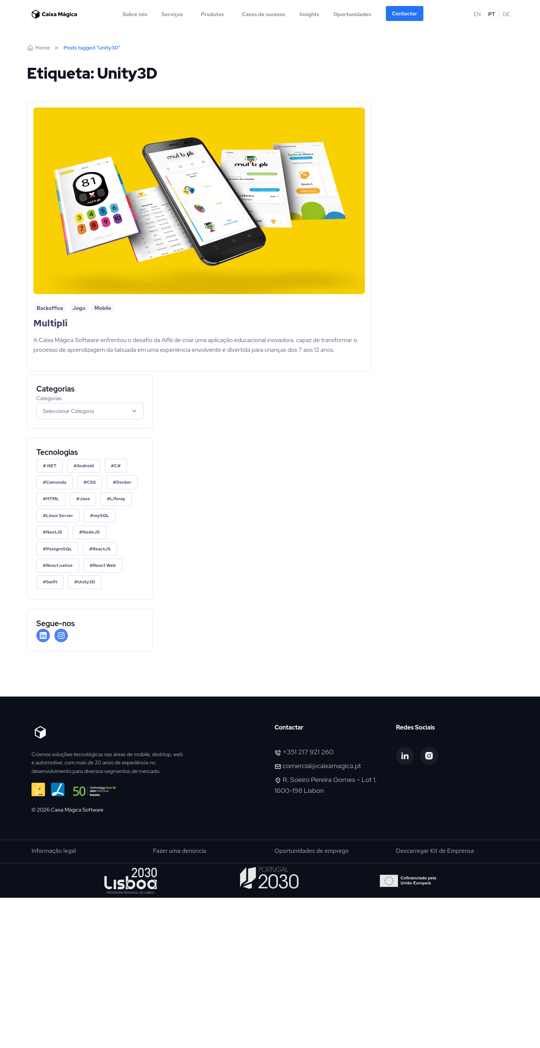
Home (38, 47)
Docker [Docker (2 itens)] (124, 482)
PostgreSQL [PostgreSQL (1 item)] (59, 549)
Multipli (50, 323)
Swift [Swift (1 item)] (51, 582)
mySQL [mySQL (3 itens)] (101, 516)
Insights (309, 14)
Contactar (404, 13)
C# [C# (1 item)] (117, 466)
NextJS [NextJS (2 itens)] (54, 532)
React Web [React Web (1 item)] (104, 565)
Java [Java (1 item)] (85, 499)
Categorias (49, 398)
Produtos (212, 14)
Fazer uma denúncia (179, 851)
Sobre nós (134, 14)
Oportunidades (352, 14)
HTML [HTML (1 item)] (52, 499)
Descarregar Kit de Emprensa (435, 851)
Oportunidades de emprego (311, 851)
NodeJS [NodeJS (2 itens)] (91, 532)
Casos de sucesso (263, 14)
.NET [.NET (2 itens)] (51, 466)
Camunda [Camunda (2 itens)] (56, 482)
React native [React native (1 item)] (59, 565)
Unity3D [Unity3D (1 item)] (86, 582)
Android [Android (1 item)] (85, 466)
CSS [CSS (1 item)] (91, 482)
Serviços (172, 14)
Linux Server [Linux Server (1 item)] (59, 516)
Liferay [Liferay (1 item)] (117, 499)
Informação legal (54, 851)
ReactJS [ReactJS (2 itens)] (102, 549)
